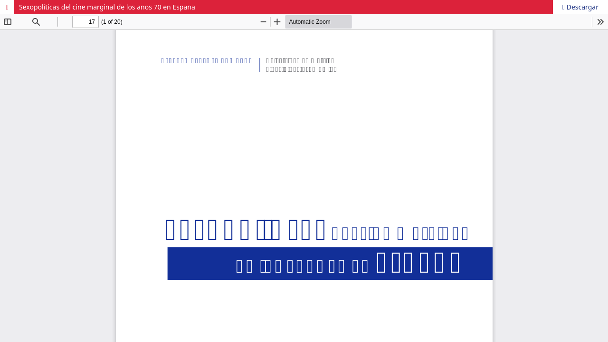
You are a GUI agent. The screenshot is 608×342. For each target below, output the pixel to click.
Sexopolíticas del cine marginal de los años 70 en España (107, 6)
